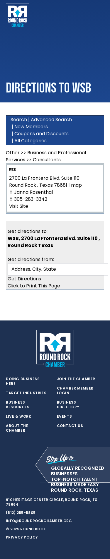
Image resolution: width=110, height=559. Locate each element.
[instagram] (32, 482)
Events (64, 416)
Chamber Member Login (75, 390)
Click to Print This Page (34, 285)
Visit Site (18, 206)
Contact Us (70, 425)
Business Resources (17, 404)
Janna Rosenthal (33, 192)
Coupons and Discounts (41, 133)
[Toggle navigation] (99, 15)
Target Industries (26, 393)
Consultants (47, 159)
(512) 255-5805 (20, 512)
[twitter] (9, 482)
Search (19, 119)
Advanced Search (51, 119)
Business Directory (68, 404)
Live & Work (18, 416)
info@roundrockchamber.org (39, 520)
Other (13, 152)
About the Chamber (17, 428)
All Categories (30, 140)
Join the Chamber (76, 379)
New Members (31, 126)
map (76, 185)
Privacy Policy (22, 537)
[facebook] (20, 482)
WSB (12, 170)
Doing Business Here (23, 381)
